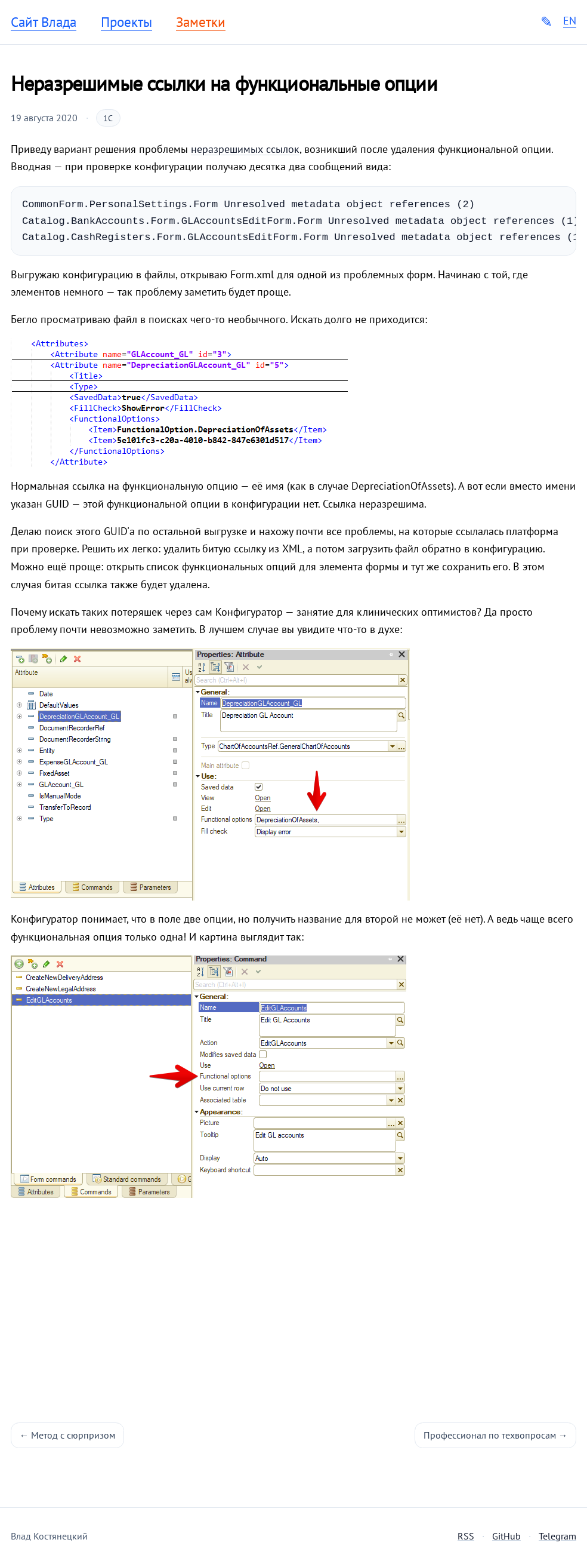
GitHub (506, 1536)
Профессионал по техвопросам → (496, 1435)
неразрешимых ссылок (245, 149)
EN (569, 20)
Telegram (557, 1536)
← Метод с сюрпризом (68, 1435)
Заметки (200, 22)
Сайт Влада (43, 22)
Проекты (126, 22)
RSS (466, 1536)
